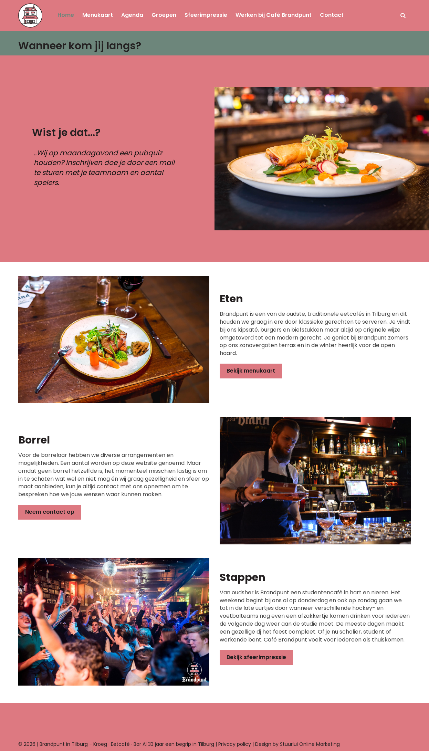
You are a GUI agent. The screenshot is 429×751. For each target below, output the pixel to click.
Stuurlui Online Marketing (310, 744)
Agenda (132, 15)
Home (65, 15)
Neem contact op (49, 512)
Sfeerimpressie (206, 15)
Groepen (163, 15)
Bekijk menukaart (251, 371)
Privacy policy (234, 744)
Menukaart (97, 15)
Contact (332, 15)
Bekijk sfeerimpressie (256, 657)
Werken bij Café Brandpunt (274, 15)
